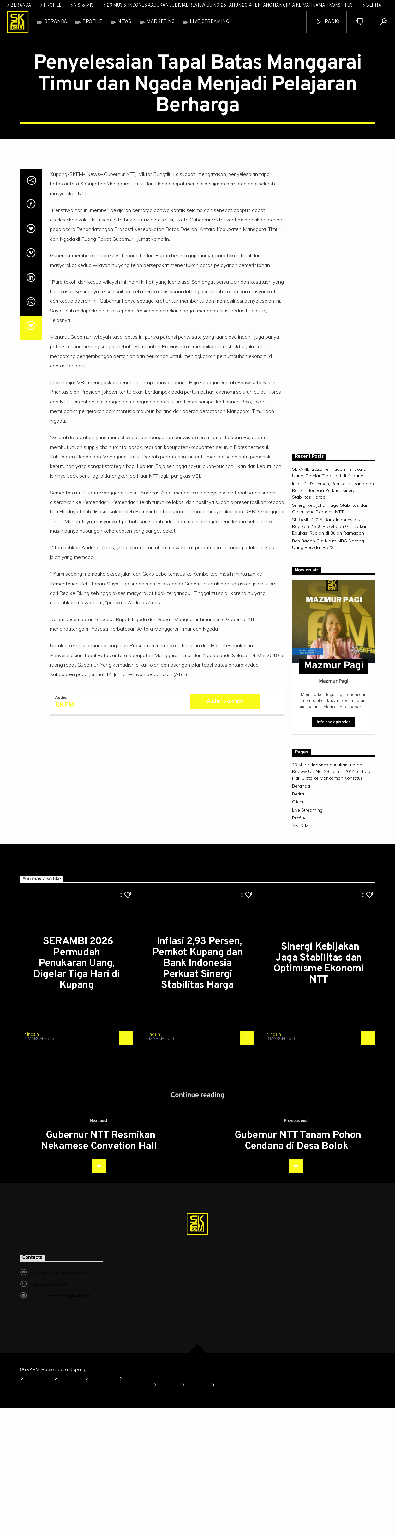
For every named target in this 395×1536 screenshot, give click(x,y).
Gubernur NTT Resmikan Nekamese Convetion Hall (99, 1268)
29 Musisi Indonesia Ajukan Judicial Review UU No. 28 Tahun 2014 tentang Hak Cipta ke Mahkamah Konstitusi (228, 6)
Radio (327, 22)
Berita (371, 6)
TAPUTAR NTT (197, 106)
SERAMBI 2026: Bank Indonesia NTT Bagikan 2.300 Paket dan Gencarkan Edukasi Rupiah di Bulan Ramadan (330, 653)
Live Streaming (209, 22)
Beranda (18, 6)
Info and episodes (333, 849)
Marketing (161, 22)
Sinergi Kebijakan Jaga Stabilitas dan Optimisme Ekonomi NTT (318, 1091)
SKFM (64, 833)
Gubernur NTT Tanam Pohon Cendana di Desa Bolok (298, 1268)
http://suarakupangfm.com (58, 1400)
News (124, 22)
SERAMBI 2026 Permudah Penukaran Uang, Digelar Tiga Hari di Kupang (76, 1091)
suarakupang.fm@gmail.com (61, 1423)
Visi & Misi (82, 6)
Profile (50, 6)
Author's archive (225, 829)
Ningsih (31, 1161)
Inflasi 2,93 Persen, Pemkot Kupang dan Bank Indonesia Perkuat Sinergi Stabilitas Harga (333, 617)
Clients (299, 929)
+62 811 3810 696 (49, 1412)
